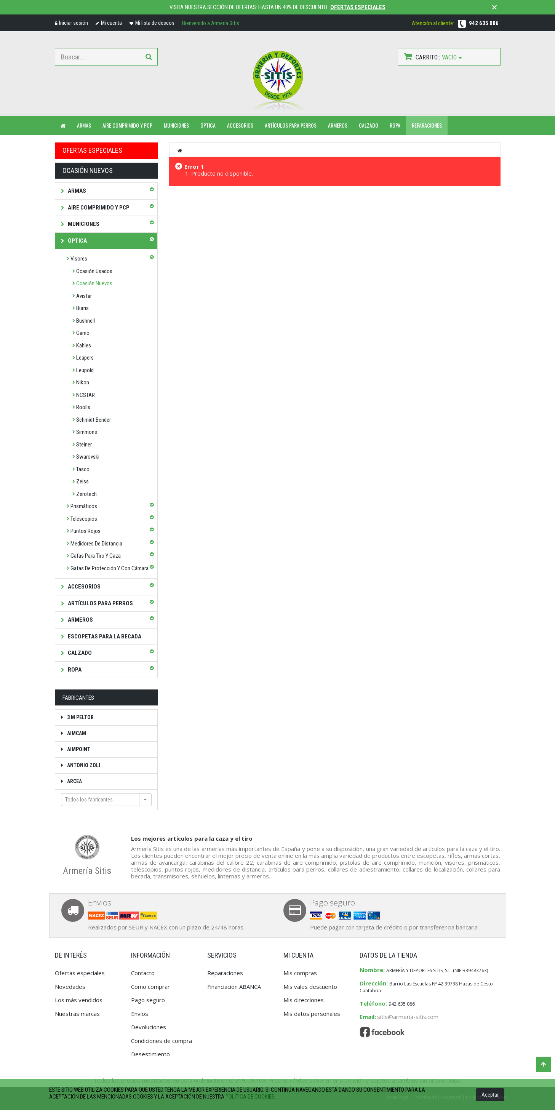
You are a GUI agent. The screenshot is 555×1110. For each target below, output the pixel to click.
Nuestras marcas (77, 1013)
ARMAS (84, 125)
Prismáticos (83, 506)
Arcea (74, 781)
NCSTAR (85, 395)
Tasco (83, 469)
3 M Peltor (80, 717)
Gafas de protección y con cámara (109, 568)
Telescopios (83, 518)
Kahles (83, 345)
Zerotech (86, 494)
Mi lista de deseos (152, 23)
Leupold (85, 370)
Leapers (85, 357)
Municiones (83, 224)
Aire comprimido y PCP (127, 125)
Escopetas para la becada (104, 636)
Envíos (139, 1013)
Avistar (84, 296)
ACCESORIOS (240, 125)
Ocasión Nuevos (94, 283)
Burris (82, 308)
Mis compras (300, 973)
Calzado (79, 652)
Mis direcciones (303, 1000)
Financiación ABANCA (234, 986)
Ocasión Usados (94, 271)
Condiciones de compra (161, 1040)
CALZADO (368, 125)
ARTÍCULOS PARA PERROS (291, 125)
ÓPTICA (208, 125)
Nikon (82, 382)
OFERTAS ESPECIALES (92, 150)
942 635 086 (484, 23)
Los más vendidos (78, 1000)
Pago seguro (148, 1000)
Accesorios (84, 586)
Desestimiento (150, 1054)
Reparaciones (427, 125)
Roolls (83, 407)
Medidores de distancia (96, 543)
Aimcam (76, 733)
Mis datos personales (311, 1013)
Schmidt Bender (93, 419)
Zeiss (82, 481)
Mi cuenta (109, 23)
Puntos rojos (85, 531)
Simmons (86, 432)
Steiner (84, 444)
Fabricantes (78, 697)
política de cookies (250, 1096)
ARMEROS (337, 125)
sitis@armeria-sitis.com (407, 1016)
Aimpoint (78, 749)
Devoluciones (148, 1027)
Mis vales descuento (310, 986)
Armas (76, 190)
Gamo (83, 332)
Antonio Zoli (83, 765)
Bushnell (85, 320)
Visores (78, 258)
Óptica (77, 240)
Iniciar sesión (71, 23)
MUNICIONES (176, 125)
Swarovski (87, 456)
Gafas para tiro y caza (95, 555)
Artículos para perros (100, 603)
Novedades (70, 986)
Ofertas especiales (357, 7)
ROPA (395, 125)
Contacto (143, 973)
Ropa (74, 669)
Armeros (80, 619)
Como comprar (150, 986)
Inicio (180, 150)
